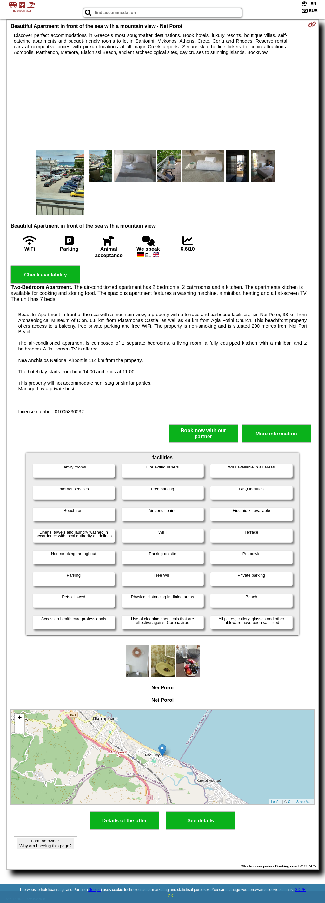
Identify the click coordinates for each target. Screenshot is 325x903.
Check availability (45, 274)
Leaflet (276, 802)
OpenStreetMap (300, 802)
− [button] (19, 728)
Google (94, 889)
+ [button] (19, 718)
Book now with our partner (203, 433)
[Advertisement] (163, 102)
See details (200, 820)
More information (276, 433)
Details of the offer (124, 820)
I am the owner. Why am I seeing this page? (45, 843)
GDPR (300, 889)
